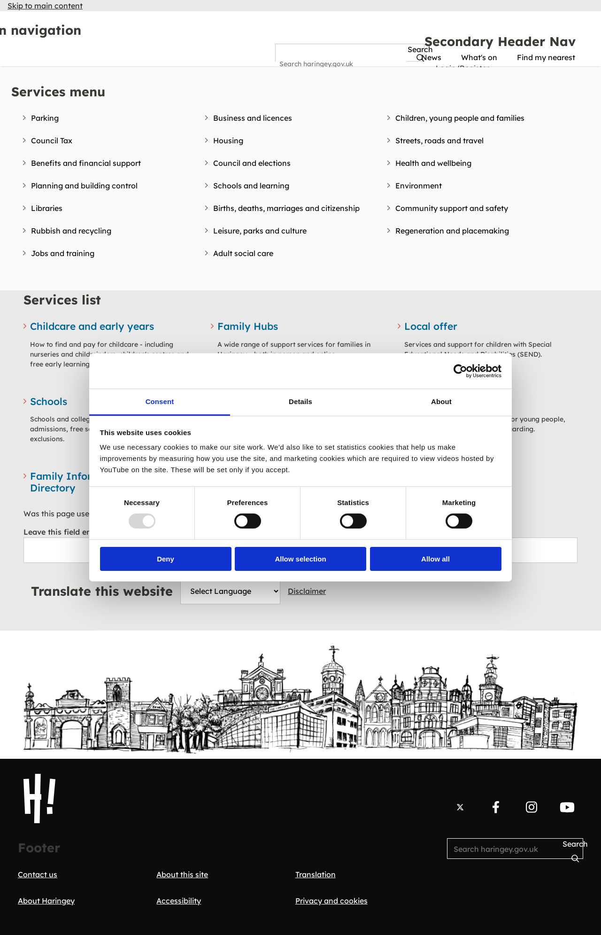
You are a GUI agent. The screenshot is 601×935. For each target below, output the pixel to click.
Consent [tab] (160, 401)
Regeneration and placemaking (452, 230)
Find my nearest (546, 57)
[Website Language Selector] (230, 591)
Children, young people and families (459, 118)
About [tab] (441, 401)
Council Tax (51, 140)
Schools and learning (251, 185)
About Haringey (46, 900)
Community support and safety (451, 208)
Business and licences (252, 118)
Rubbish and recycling (71, 230)
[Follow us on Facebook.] (495, 807)
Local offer (430, 326)
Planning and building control (84, 185)
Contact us (37, 874)
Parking (45, 118)
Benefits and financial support (86, 163)
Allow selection (300, 559)
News (431, 57)
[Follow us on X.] (460, 807)
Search (288, 50)
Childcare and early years (92, 326)
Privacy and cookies (331, 900)
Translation (315, 874)
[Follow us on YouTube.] (567, 807)
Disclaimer (307, 591)
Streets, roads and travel (439, 140)
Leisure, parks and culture (260, 230)
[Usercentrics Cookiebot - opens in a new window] (460, 371)
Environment (418, 185)
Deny (165, 559)
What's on (479, 57)
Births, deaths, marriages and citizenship (286, 208)
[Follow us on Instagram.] (531, 807)
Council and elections (252, 163)
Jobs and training (62, 253)
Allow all (435, 559)
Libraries (46, 208)
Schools (48, 401)
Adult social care (243, 253)
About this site (182, 874)
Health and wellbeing (433, 163)
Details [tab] (300, 401)
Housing (228, 140)
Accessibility (178, 900)
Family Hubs (247, 326)
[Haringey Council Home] (39, 799)
